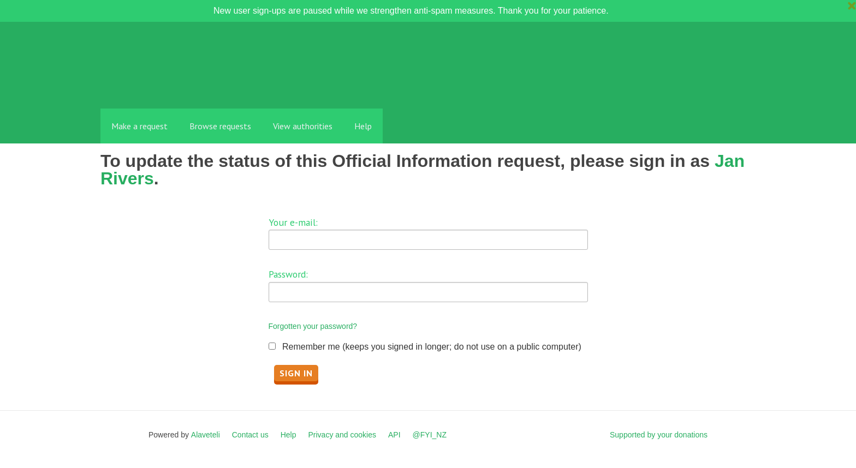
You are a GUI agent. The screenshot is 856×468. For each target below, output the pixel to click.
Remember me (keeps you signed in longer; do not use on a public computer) (431, 346)
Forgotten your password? (313, 326)
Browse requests (220, 126)
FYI (163, 84)
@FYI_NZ (430, 434)
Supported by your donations (659, 434)
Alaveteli (205, 434)
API (394, 434)
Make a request (139, 126)
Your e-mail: (293, 222)
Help (363, 126)
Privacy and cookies (342, 434)
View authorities (302, 126)
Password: (288, 274)
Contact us (250, 434)
